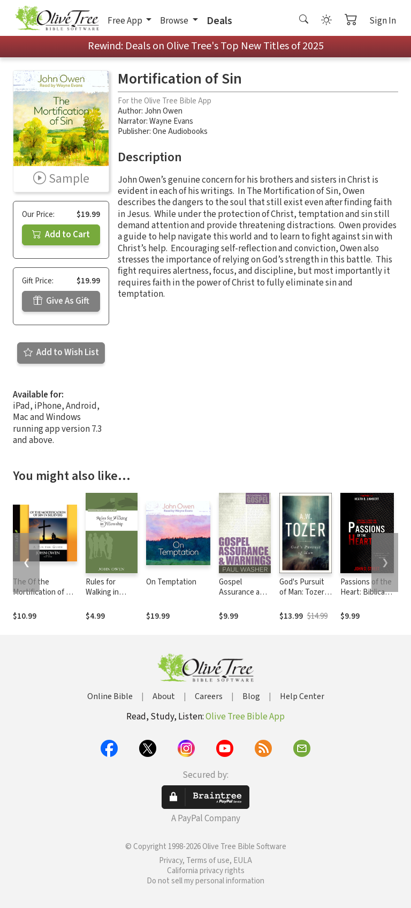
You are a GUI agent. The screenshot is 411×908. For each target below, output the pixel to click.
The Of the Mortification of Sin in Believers (44, 592)
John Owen (163, 111)
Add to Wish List (61, 352)
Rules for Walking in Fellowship (103, 592)
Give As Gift (61, 301)
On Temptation (171, 582)
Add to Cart (61, 234)
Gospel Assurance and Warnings (243, 592)
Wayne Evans (171, 121)
